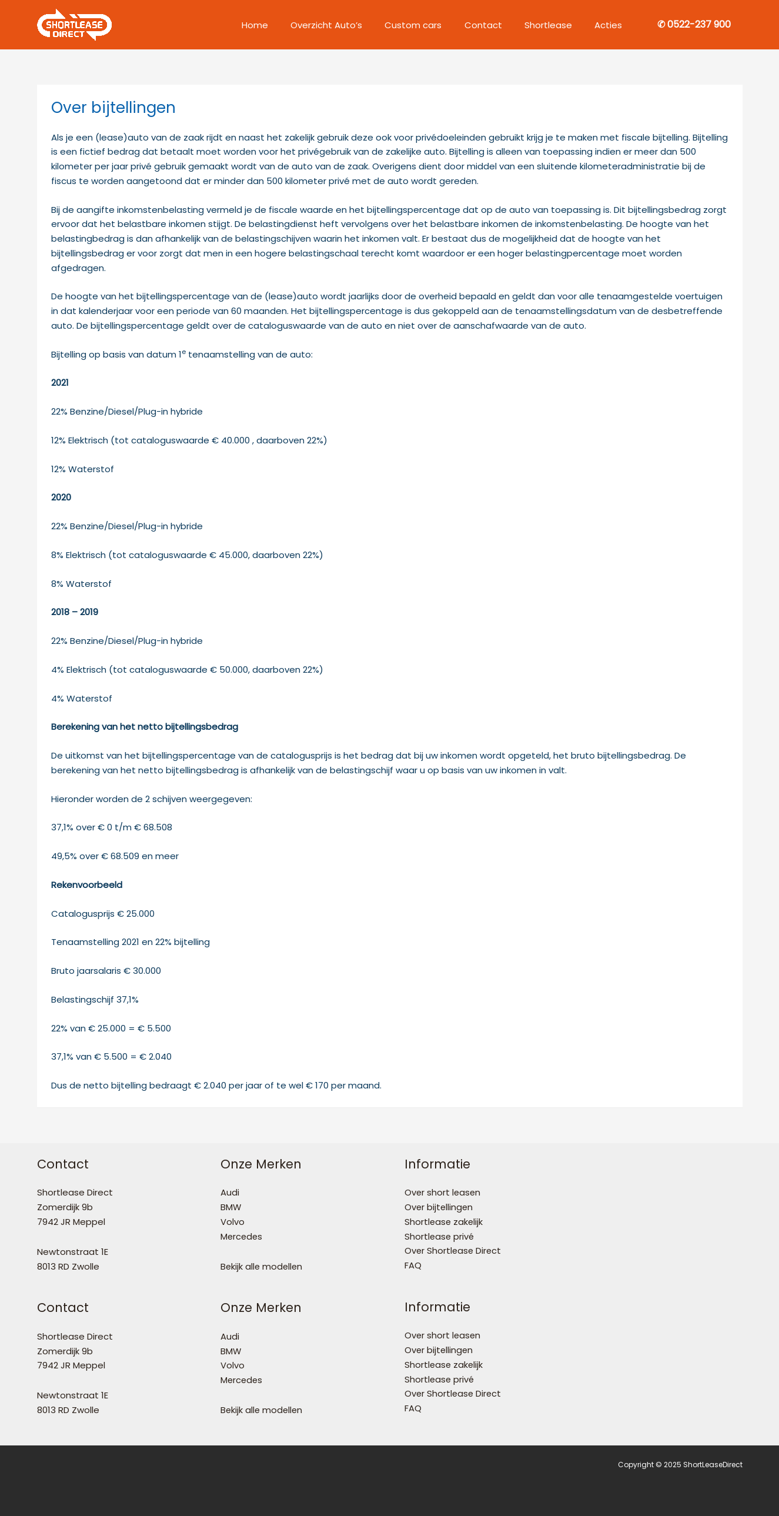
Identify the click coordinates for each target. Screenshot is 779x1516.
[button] (694, 24)
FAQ (413, 1265)
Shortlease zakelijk (444, 1222)
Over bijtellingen (439, 1207)
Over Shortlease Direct (453, 1250)
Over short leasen (443, 1192)
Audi (229, 1192)
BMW (231, 1207)
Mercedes (242, 1236)
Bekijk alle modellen (262, 1266)
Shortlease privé (440, 1236)
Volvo (232, 1222)
